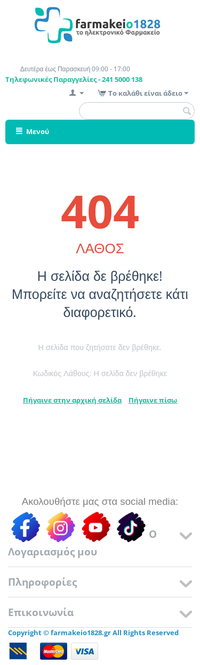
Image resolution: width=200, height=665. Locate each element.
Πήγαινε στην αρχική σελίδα (72, 400)
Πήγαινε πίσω (153, 400)
